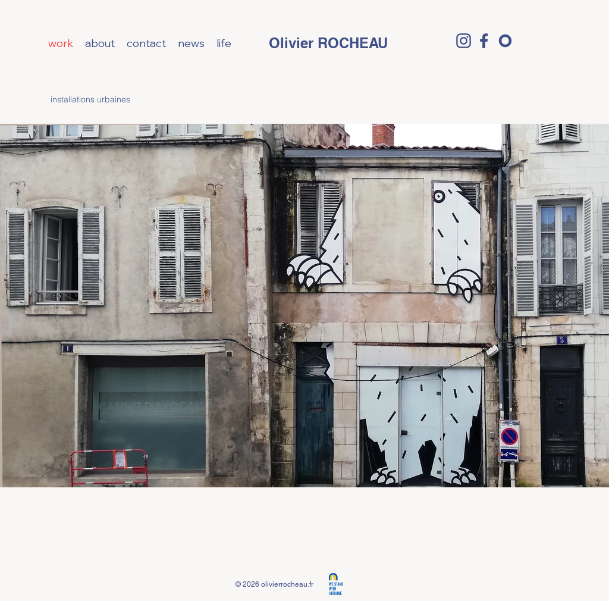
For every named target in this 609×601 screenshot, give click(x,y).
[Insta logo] (463, 40)
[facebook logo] (484, 40)
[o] (505, 40)
